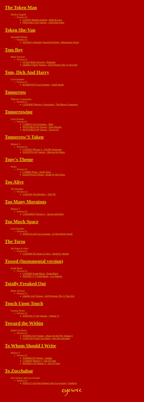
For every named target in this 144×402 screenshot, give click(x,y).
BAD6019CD (29, 84)
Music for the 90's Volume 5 (59, 336)
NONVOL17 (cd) (31, 316)
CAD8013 (27, 124)
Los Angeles (56, 276)
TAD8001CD (29, 358)
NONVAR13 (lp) (31, 22)
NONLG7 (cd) (29, 383)
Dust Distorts (55, 127)
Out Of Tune (50, 361)
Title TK (51, 194)
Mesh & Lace (55, 20)
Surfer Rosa (45, 172)
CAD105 (27, 20)
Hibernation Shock (70, 42)
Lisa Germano (43, 84)
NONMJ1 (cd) (29, 363)
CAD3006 (27, 254)
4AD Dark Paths (56, 22)
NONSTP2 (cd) (30, 152)
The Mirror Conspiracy (67, 104)
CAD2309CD (29, 214)
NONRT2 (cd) (29, 336)
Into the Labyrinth (61, 338)
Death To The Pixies (55, 174)
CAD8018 (27, 361)
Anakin (48, 358)
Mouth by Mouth (60, 254)
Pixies (35, 172)
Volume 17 (54, 316)
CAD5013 (27, 149)
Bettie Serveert (37, 62)
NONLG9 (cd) (29, 234)
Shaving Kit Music (56, 152)
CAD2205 (27, 194)
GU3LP (26, 62)
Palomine (51, 62)
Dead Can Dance (42, 338)
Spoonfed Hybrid (51, 42)
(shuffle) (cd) (29, 296)
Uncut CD (54, 129)
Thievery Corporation (43, 104)
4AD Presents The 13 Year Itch (62, 65)
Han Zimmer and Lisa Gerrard (51, 383)
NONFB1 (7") (29, 276)
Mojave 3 (37, 149)
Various (43, 22)
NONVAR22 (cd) (31, 127)
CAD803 (27, 172)
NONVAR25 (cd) (31, 129)
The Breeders (39, 194)
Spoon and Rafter (55, 214)
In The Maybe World (62, 234)
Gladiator (72, 383)
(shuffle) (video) (30, 65)
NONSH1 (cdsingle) (32, 42)
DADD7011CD (30, 174)
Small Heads (58, 84)
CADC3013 (28, 338)
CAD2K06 (28, 104)
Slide (50, 124)
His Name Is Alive (42, 254)
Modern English (39, 20)
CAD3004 (27, 273)
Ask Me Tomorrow (53, 149)
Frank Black (39, 273)
